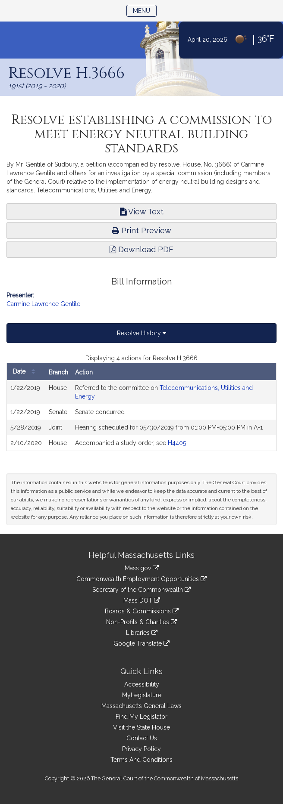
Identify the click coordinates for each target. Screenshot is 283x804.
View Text (142, 211)
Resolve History (141, 333)
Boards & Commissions (142, 611)
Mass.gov (142, 568)
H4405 (177, 442)
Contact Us (141, 738)
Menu (145, 10)
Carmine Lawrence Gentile (43, 303)
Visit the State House (141, 727)
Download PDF (141, 249)
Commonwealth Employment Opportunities (141, 578)
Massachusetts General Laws (141, 705)
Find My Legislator (141, 716)
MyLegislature (141, 695)
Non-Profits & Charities (141, 621)
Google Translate (141, 643)
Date (26, 372)
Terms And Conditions (141, 759)
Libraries (141, 632)
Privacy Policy (141, 748)
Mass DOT (141, 600)
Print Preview (141, 230)
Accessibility (141, 684)
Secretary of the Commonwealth (141, 589)
